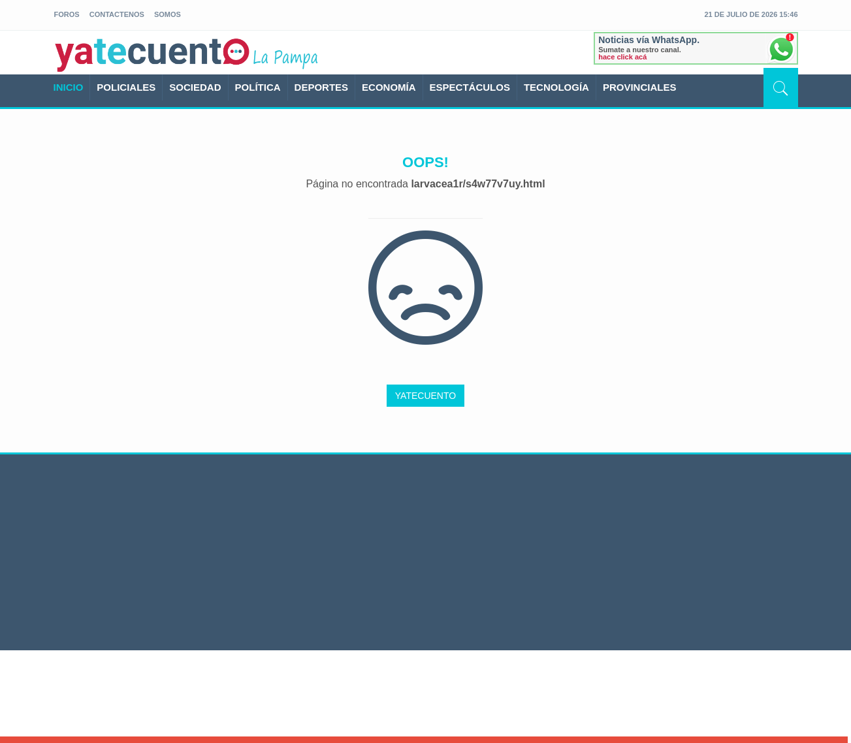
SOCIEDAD (195, 87)
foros (67, 14)
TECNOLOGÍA (556, 87)
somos (167, 14)
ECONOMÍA (389, 87)
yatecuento (153, 54)
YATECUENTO (425, 395)
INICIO (69, 87)
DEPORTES (322, 87)
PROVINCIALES (640, 87)
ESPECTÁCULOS (470, 87)
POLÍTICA (258, 87)
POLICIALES (126, 87)
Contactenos (116, 14)
